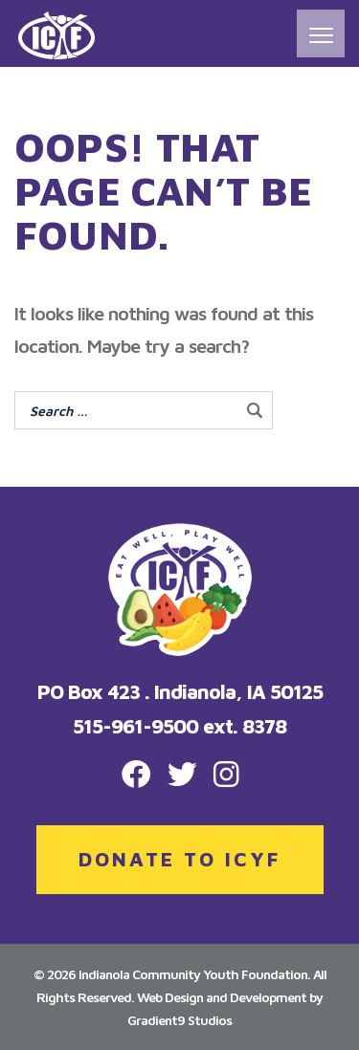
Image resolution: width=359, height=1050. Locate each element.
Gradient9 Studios (179, 1020)
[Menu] (321, 33)
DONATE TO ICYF (179, 858)
